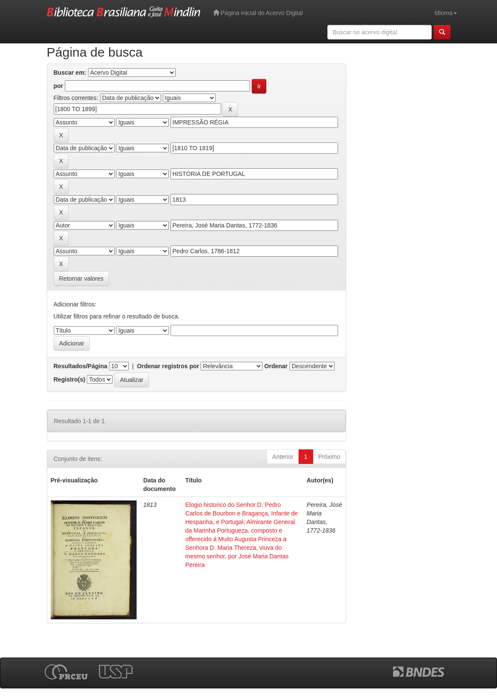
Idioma (445, 12)
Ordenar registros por (168, 366)
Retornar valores (81, 278)
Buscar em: (70, 72)
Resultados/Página (80, 366)
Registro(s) (69, 379)
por (59, 85)
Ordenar (275, 366)
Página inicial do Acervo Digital (258, 12)
